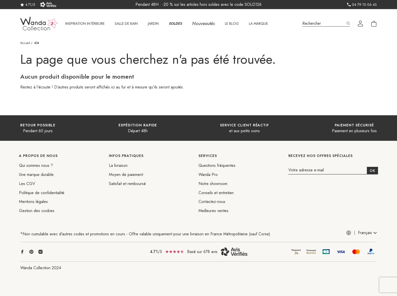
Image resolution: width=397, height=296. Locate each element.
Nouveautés (203, 23)
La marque (258, 23)
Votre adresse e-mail (306, 170)
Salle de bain (126, 23)
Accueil (25, 43)
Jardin (153, 23)
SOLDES (175, 23)
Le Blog (232, 23)
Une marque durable (36, 174)
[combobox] (367, 233)
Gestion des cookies (36, 211)
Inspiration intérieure (85, 23)
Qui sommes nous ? (36, 165)
